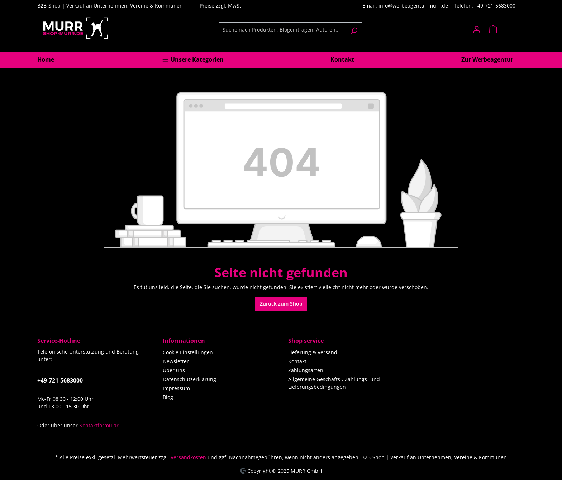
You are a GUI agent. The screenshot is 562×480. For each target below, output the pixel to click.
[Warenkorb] (505, 29)
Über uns (174, 370)
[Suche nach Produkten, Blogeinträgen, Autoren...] (282, 29)
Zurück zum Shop (281, 303)
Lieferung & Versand (312, 352)
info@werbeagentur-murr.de (413, 5)
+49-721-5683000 (60, 380)
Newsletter (176, 361)
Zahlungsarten (305, 370)
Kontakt (297, 361)
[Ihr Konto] (476, 29)
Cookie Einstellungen (188, 352)
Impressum (176, 388)
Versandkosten (188, 457)
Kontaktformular (99, 425)
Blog (168, 397)
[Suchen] (354, 29)
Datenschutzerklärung (189, 379)
